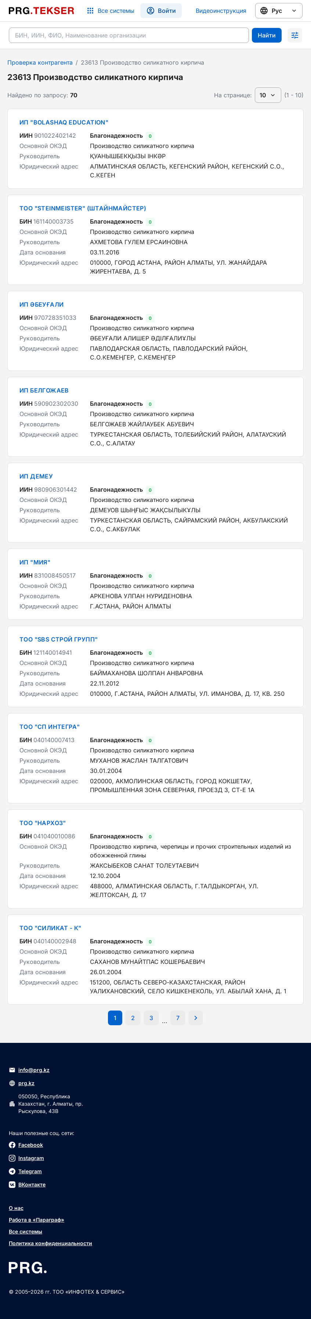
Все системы (25, 1231)
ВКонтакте (27, 1184)
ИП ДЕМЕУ (36, 476)
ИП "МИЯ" (34, 562)
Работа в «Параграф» (36, 1220)
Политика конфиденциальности (50, 1243)
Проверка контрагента (40, 62)
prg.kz (22, 1083)
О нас (16, 1208)
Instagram (26, 1158)
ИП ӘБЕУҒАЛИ (41, 304)
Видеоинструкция (221, 10)
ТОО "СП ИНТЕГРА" (49, 726)
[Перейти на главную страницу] (41, 10)
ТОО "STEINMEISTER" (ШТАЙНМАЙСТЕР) (82, 208)
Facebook (26, 1145)
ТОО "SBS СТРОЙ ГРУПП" (58, 639)
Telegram (25, 1171)
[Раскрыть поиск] (295, 35)
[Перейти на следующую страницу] (195, 1018)
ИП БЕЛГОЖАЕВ (44, 390)
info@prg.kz (29, 1070)
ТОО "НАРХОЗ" (42, 823)
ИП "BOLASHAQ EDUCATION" (63, 122)
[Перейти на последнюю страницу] (177, 1018)
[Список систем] (110, 10)
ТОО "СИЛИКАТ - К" (50, 928)
